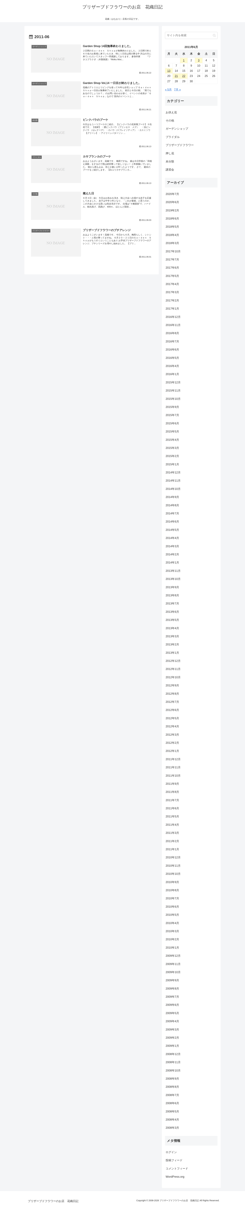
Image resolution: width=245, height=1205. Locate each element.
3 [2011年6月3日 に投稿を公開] (199, 60)
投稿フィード (174, 1160)
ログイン (171, 1152)
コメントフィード (177, 1168)
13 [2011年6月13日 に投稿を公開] (168, 70)
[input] (191, 35)
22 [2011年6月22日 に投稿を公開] (183, 76)
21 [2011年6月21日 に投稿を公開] (176, 76)
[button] (214, 35)
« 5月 (168, 89)
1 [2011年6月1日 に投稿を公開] (184, 60)
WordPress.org (175, 1176)
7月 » (177, 89)
